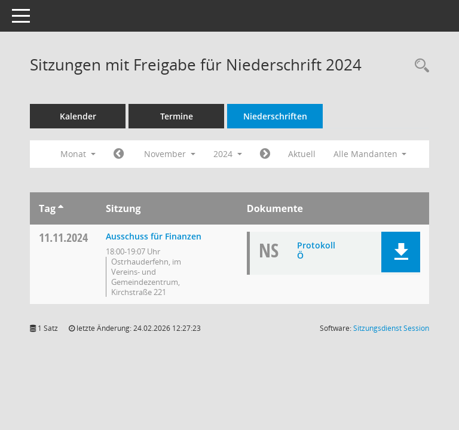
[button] (400, 252)
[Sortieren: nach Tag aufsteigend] (60, 208)
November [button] (169, 153)
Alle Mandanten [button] (370, 153)
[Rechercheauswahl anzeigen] (419, 66)
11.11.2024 (63, 237)
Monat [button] (78, 153)
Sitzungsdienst (391, 328)
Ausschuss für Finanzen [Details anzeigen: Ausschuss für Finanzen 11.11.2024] (153, 236)
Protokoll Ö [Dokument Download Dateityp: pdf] (316, 250)
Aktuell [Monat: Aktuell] (302, 153)
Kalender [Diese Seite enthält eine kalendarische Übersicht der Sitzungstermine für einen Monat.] (78, 116)
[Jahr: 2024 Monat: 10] (119, 154)
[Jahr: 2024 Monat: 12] (265, 154)
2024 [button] (227, 153)
